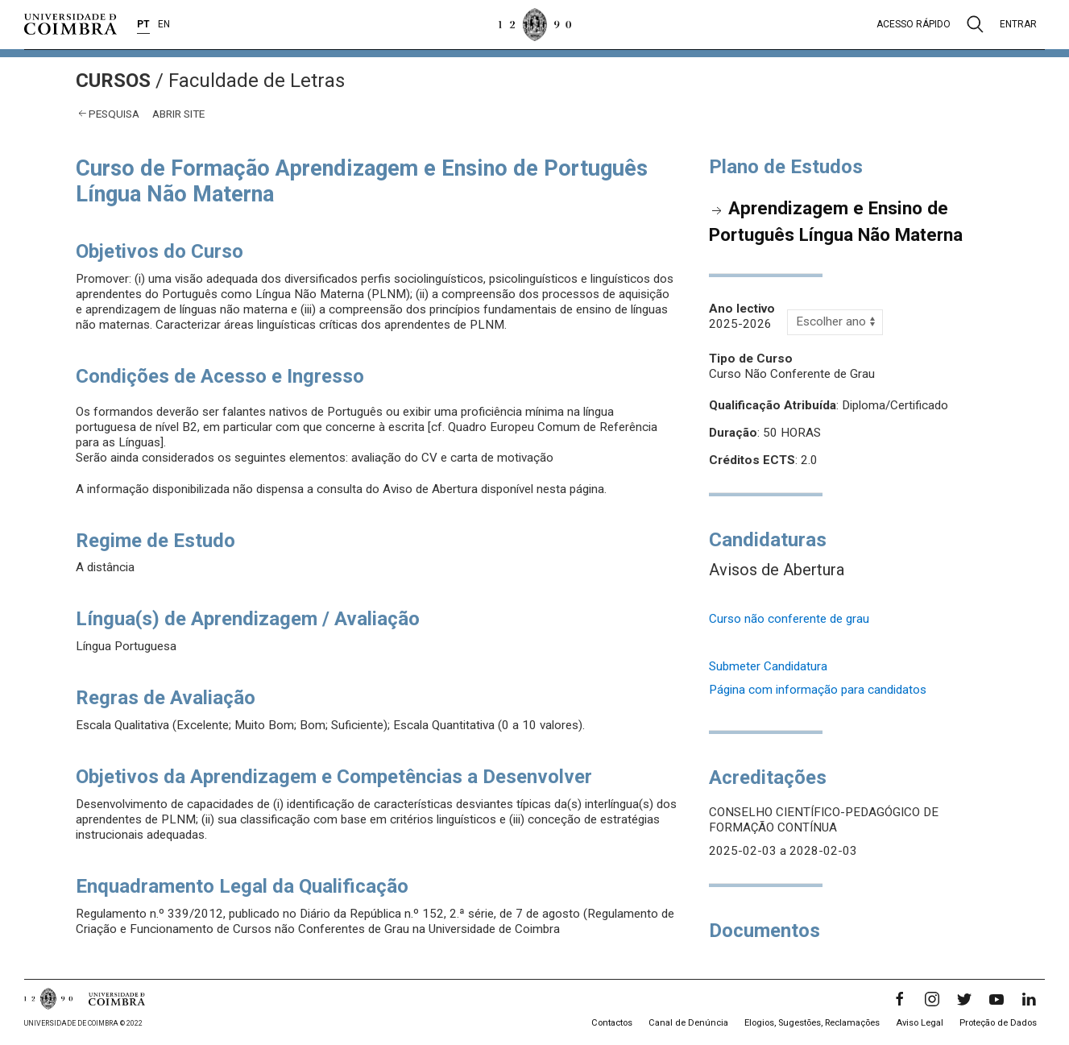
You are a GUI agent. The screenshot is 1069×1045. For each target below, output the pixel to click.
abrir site (178, 113)
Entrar (1018, 24)
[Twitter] (964, 999)
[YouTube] (996, 999)
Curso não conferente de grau (789, 619)
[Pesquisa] (975, 24)
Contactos (611, 1023)
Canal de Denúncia (688, 1023)
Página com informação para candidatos (817, 689)
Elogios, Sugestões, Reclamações (812, 1023)
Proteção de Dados (998, 1023)
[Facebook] (900, 999)
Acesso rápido (913, 24)
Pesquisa (114, 113)
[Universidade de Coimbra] (70, 24)
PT (143, 24)
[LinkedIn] (1029, 999)
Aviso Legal (919, 1023)
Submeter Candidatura (768, 666)
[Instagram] (932, 999)
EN (164, 24)
